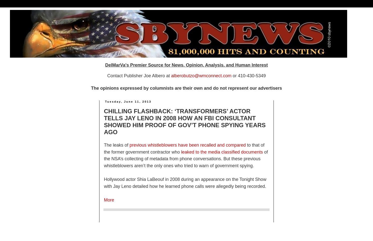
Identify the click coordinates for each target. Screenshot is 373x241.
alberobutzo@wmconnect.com (201, 75)
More (109, 200)
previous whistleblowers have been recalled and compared (188, 145)
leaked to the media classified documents (222, 152)
